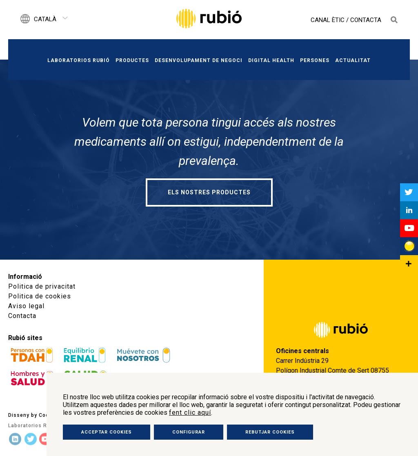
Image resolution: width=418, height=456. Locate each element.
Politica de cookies (39, 296)
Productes (132, 60)
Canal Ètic (328, 20)
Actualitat (353, 60)
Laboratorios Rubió (78, 60)
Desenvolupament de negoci (198, 60)
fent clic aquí (190, 412)
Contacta (365, 20)
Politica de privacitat (42, 286)
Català (45, 19)
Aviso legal (26, 306)
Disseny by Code (30, 414)
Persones (314, 60)
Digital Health (271, 60)
